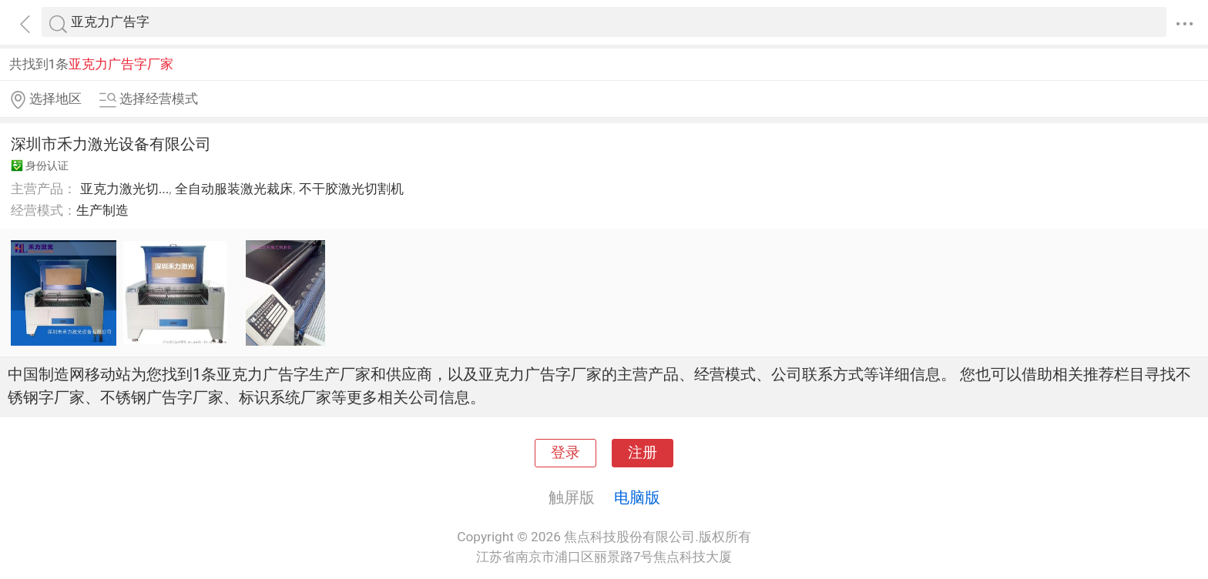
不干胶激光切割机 (351, 188)
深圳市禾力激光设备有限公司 (111, 144)
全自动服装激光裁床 (234, 188)
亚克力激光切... (124, 188)
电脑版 (637, 497)
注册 (642, 452)
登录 (565, 452)
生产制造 (102, 210)
